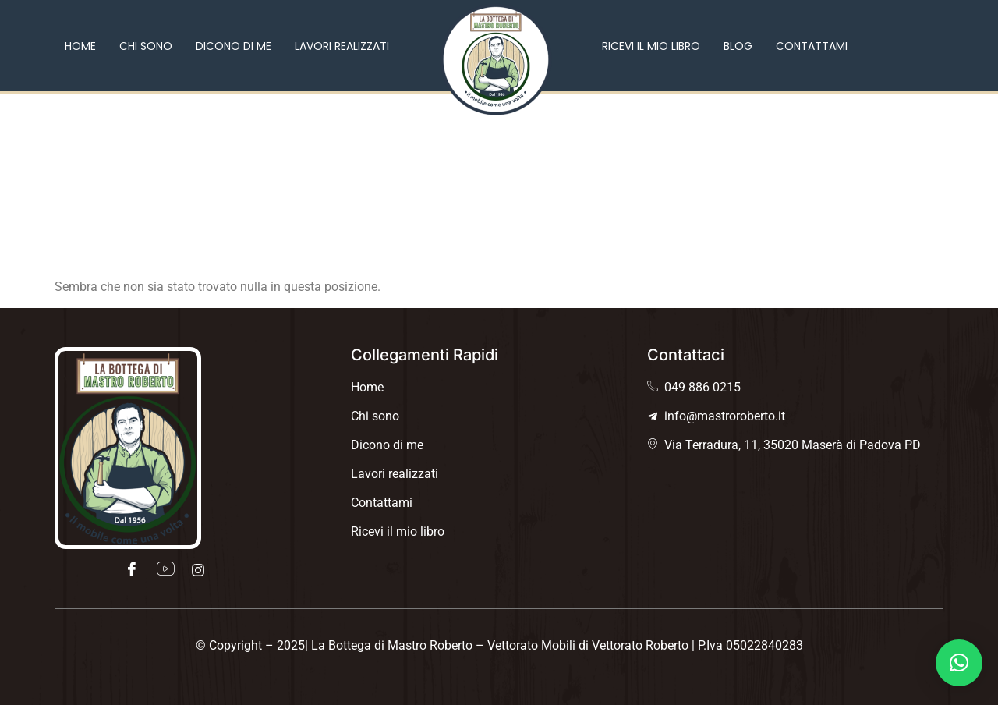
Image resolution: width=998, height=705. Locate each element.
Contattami (812, 46)
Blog (738, 46)
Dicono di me (233, 46)
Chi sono (145, 46)
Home (80, 46)
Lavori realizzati (342, 46)
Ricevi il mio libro (651, 46)
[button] (959, 662)
